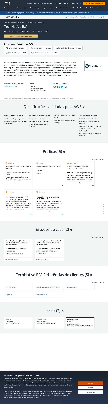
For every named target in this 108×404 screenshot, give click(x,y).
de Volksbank (11, 287)
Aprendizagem (48, 8)
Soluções (17, 8)
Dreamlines (71, 287)
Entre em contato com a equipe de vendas (40, 3)
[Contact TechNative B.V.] (21, 36)
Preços (25, 8)
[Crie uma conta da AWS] (94, 3)
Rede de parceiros (62, 8)
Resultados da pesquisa (35, 22)
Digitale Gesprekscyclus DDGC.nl (47, 287)
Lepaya (9, 294)
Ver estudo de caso (11, 259)
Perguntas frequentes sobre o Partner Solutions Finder (83, 17)
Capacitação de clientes (94, 8)
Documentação (35, 8)
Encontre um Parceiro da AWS (14, 22)
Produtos (7, 8)
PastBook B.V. (41, 294)
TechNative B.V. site (11, 86)
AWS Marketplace (77, 8)
